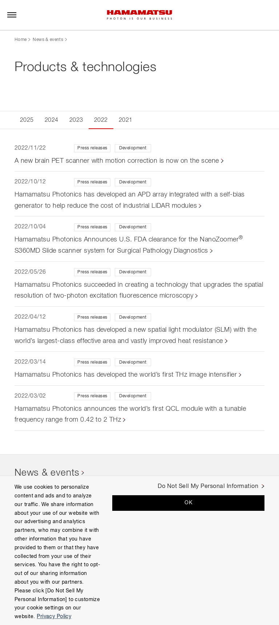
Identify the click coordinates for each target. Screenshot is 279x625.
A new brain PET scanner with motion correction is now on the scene (117, 161)
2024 (51, 120)
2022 (101, 120)
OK (188, 502)
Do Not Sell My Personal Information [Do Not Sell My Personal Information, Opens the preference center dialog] (208, 486)
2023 (76, 120)
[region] (139, 550)
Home (21, 40)
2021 (126, 120)
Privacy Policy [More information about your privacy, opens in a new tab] (54, 616)
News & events (48, 40)
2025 (27, 120)
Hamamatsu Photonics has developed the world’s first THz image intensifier (126, 375)
